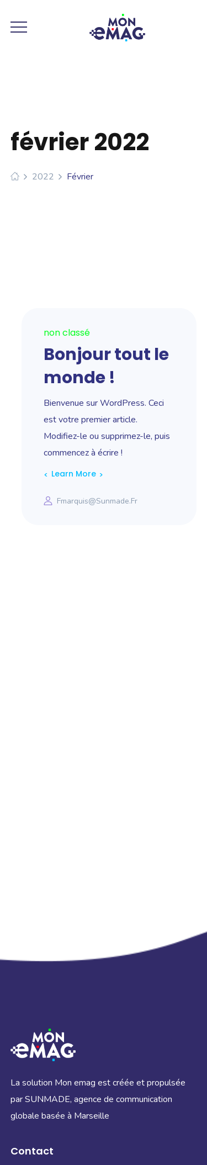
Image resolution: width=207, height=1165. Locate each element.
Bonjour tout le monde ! (106, 366)
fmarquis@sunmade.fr (97, 501)
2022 (43, 177)
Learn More (73, 473)
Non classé (67, 332)
